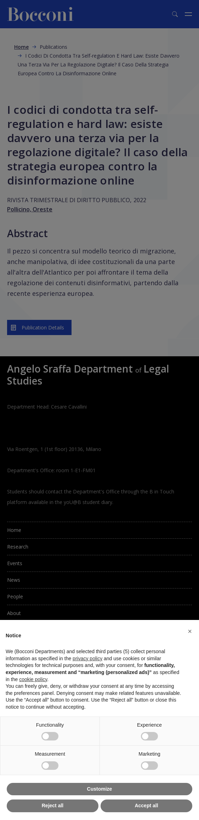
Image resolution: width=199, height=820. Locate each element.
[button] (189, 631)
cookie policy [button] (33, 679)
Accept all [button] (146, 805)
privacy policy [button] (87, 658)
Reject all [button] (52, 805)
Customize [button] (99, 789)
